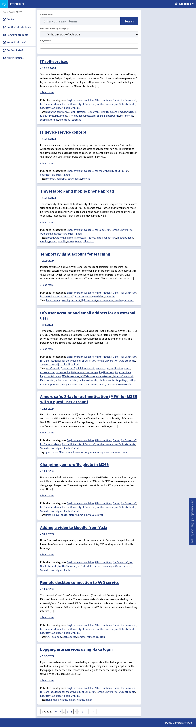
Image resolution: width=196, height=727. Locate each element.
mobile (44, 241)
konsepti (61, 178)
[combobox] (89, 46)
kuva (56, 515)
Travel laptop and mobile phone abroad (77, 191)
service (86, 178)
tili (100, 380)
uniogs (65, 384)
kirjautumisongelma (112, 112)
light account (88, 300)
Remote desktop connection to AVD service (79, 582)
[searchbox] (42, 46)
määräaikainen (104, 376)
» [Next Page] (89, 711)
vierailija (112, 384)
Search (129, 21)
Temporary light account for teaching (75, 254)
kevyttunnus (53, 300)
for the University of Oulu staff (78, 104)
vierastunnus (122, 452)
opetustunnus (105, 300)
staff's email (53, 368)
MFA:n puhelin (76, 115)
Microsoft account (123, 376)
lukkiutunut (47, 115)
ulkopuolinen (52, 384)
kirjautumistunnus (50, 376)
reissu (70, 241)
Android (59, 237)
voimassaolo (125, 384)
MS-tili (73, 380)
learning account (71, 300)
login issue (130, 112)
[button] (192, 521)
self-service (126, 115)
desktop (56, 637)
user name (91, 384)
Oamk (116, 100)
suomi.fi (44, 119)
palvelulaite (74, 178)
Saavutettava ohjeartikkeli (55, 108)
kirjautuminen (123, 372)
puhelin (61, 241)
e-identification (77, 112)
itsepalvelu (93, 112)
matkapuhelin (125, 237)
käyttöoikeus (106, 372)
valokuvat (97, 515)
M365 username (70, 376)
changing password (56, 112)
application (116, 368)
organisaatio (92, 452)
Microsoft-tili (47, 380)
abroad (50, 237)
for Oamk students (50, 104)
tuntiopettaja (119, 380)
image (49, 515)
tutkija (132, 380)
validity (102, 384)
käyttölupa (91, 372)
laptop (91, 237)
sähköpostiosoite (87, 380)
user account (77, 384)
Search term (46, 14)
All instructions (103, 100)
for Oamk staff (128, 100)
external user (47, 372)
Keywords (45, 40)
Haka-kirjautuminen (64, 699)
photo (64, 515)
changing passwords (108, 115)
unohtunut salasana (70, 119)
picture (73, 515)
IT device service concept (63, 132)
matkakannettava (106, 237)
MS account (61, 380)
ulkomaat (88, 241)
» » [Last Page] (94, 711)
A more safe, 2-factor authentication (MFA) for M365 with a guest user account (88, 399)
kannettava (80, 237)
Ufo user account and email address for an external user (87, 315)
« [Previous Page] (60, 711)
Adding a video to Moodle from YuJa (73, 527)
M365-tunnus (87, 376)
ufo (42, 384)
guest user (52, 452)
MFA (61, 452)
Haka (49, 699)
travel (78, 241)
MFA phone (61, 115)
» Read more (47, 92)
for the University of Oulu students (115, 104)
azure (127, 368)
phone (52, 241)
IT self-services (54, 61)
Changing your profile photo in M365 (74, 464)
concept (50, 178)
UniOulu (75, 108)
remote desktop (96, 637)
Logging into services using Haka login (76, 649)
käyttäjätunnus (75, 372)
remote (81, 637)
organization (107, 452)
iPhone (69, 237)
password (90, 115)
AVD (48, 637)
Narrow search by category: (54, 28)
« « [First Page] (56, 711)
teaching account (124, 300)
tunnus (54, 119)
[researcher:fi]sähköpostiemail (78, 368)
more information (74, 452)
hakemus (61, 372)
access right (102, 368)
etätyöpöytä (69, 637)
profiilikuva (84, 515)
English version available (80, 100)
